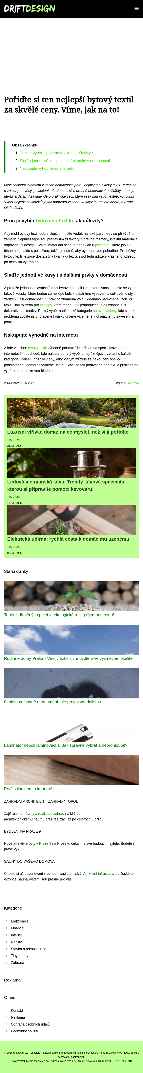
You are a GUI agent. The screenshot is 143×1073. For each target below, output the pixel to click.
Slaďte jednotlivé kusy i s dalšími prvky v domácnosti (65, 161)
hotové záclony (104, 311)
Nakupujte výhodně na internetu (47, 168)
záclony (46, 305)
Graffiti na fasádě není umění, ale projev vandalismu (52, 701)
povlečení (102, 245)
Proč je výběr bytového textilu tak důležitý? (56, 153)
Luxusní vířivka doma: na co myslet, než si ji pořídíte (67, 432)
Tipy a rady (132, 382)
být (77, 305)
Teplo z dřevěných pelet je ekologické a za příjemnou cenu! (59, 614)
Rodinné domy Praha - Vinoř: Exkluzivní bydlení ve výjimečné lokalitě (68, 658)
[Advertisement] (71, 48)
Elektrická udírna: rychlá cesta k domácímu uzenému (68, 539)
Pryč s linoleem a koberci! (28, 788)
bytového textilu (54, 220)
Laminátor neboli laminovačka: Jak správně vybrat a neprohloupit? (65, 745)
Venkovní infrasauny (98, 874)
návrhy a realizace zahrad (44, 814)
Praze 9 (45, 843)
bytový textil (37, 348)
